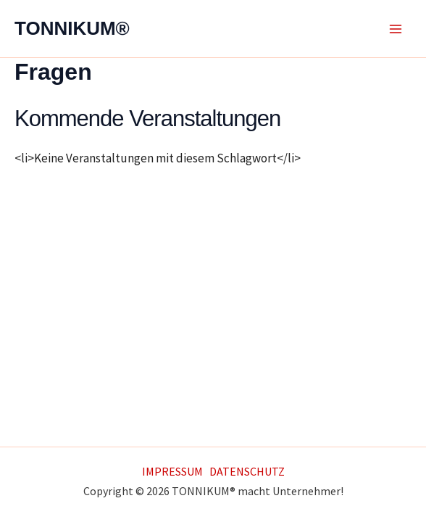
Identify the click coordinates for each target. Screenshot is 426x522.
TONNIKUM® (72, 28)
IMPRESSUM (172, 471)
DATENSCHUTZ (247, 471)
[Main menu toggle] (396, 29)
